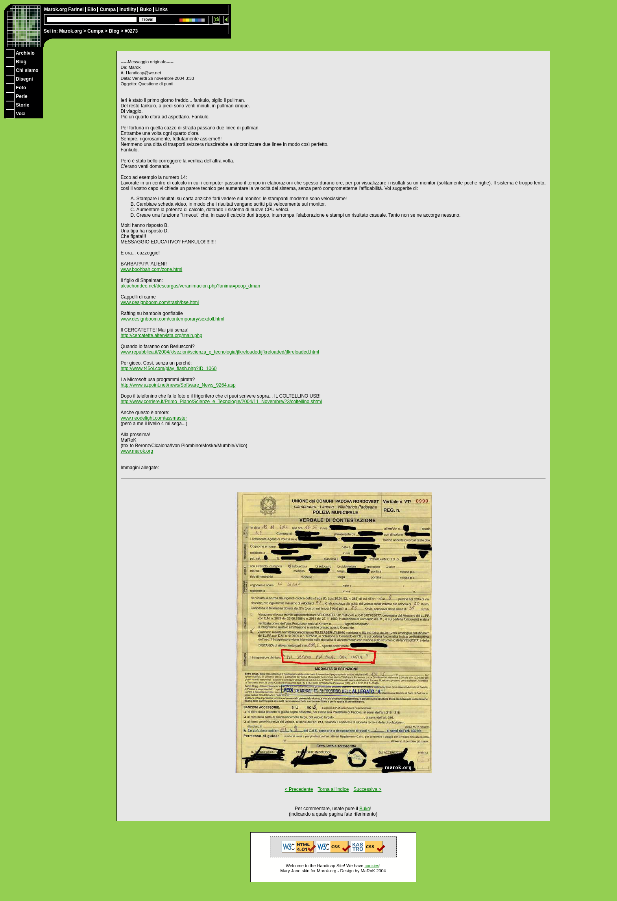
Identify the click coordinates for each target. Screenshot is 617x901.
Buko (146, 9)
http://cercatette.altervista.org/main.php (161, 335)
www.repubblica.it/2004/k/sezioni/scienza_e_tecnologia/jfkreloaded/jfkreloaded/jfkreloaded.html (220, 352)
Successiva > (367, 789)
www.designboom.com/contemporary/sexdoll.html (172, 319)
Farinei (76, 9)
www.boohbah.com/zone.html (152, 269)
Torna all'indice (333, 789)
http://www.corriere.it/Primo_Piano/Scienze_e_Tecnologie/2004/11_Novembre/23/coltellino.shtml (221, 401)
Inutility (128, 9)
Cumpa (95, 31)
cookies (371, 865)
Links (161, 9)
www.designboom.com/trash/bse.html (160, 302)
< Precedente (299, 789)
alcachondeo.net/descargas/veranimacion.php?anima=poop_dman (190, 286)
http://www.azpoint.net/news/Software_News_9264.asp (178, 385)
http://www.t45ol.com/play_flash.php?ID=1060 (169, 368)
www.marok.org (137, 451)
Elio (92, 9)
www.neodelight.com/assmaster (154, 418)
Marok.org (70, 31)
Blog (114, 31)
